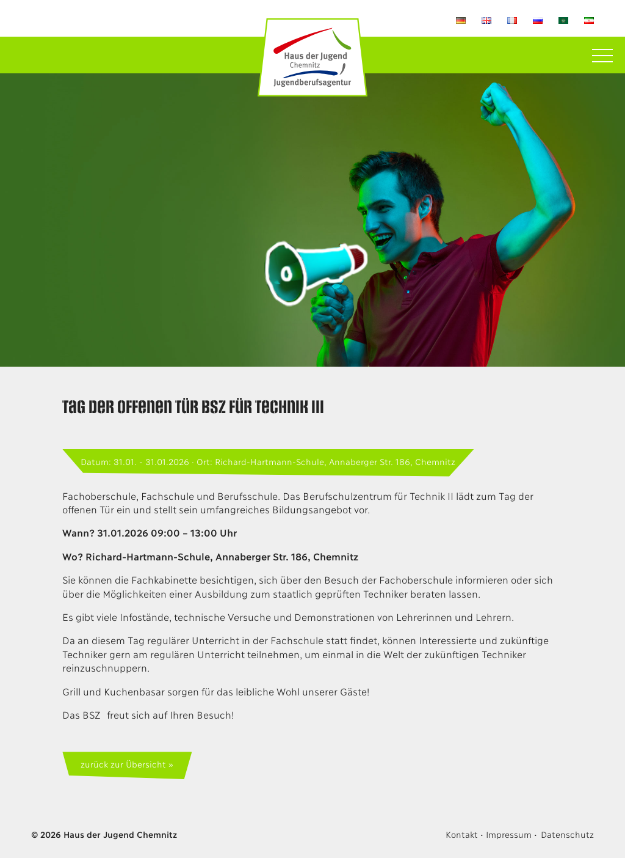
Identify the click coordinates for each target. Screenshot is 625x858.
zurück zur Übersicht (123, 763)
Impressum (508, 834)
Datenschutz (567, 834)
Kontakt (461, 834)
